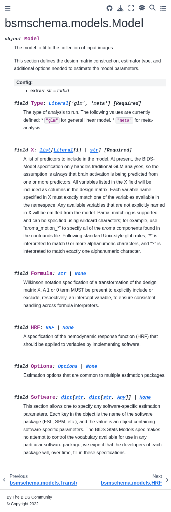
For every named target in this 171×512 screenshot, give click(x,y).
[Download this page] (120, 8)
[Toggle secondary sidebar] (163, 8)
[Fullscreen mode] (131, 8)
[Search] (152, 7)
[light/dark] (142, 7)
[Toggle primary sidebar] (7, 8)
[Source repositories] (109, 8)
